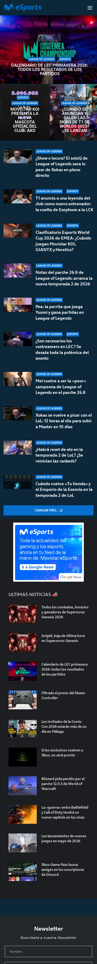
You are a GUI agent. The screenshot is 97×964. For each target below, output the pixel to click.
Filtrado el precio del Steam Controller (63, 695)
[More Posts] (48, 510)
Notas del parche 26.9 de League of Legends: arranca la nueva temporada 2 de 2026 (64, 278)
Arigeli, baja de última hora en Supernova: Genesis (63, 638)
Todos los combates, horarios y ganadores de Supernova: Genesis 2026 (65, 612)
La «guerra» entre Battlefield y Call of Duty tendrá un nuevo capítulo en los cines (64, 812)
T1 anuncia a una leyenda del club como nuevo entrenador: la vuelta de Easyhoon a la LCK (64, 204)
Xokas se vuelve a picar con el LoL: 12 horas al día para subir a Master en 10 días (64, 421)
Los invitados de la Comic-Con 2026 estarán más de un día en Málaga (64, 726)
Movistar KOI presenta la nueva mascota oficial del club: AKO (24, 120)
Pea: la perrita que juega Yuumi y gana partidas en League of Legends (60, 312)
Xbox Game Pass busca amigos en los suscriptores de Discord (62, 869)
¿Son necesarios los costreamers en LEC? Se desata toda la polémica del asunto (62, 351)
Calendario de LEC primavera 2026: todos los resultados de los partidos (49, 69)
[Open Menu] (90, 7)
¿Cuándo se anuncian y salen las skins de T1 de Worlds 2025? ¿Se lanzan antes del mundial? (74, 120)
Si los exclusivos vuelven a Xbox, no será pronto (62, 753)
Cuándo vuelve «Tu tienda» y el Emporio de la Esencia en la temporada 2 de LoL (64, 489)
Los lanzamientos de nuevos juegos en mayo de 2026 (63, 838)
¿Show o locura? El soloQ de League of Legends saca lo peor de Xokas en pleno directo (62, 166)
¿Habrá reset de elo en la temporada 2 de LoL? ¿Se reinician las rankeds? (59, 455)
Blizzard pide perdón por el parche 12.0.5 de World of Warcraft (63, 783)
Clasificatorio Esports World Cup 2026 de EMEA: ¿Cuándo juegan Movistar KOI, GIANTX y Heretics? (63, 241)
